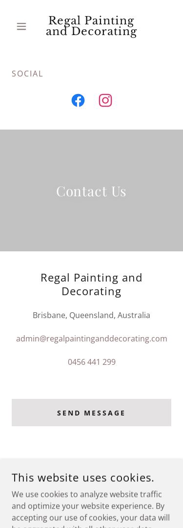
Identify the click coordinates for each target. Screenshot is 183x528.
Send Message (91, 412)
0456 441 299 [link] (92, 362)
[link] (91, 26)
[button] (24, 26)
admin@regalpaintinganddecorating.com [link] (91, 338)
